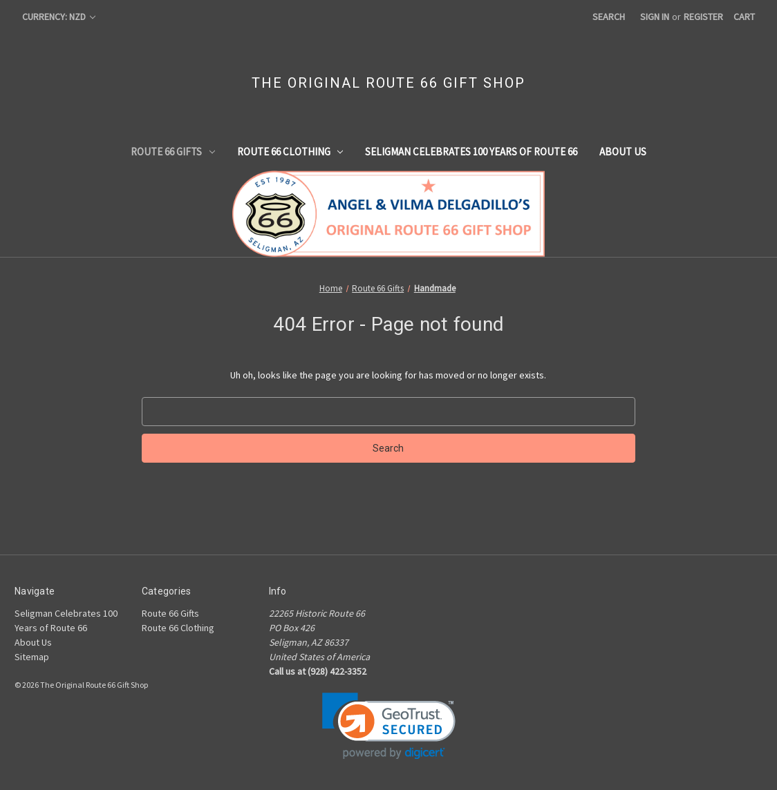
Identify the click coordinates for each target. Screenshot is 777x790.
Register (703, 16)
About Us (622, 151)
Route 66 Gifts (173, 151)
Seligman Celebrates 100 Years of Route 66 (471, 151)
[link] (388, 726)
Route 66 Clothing (290, 151)
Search (608, 16)
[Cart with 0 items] (744, 17)
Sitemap (32, 657)
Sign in (654, 16)
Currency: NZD (58, 16)
